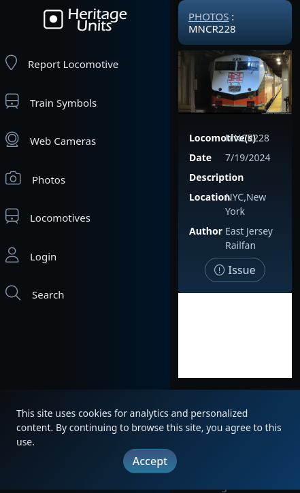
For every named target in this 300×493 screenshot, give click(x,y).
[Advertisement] (235, 335)
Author (205, 230)
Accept (150, 461)
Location (209, 196)
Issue (235, 269)
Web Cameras (50, 140)
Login (30, 255)
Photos (35, 178)
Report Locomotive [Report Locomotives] (61, 63)
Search (34, 293)
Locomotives (47, 216)
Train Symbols (51, 101)
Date (200, 157)
